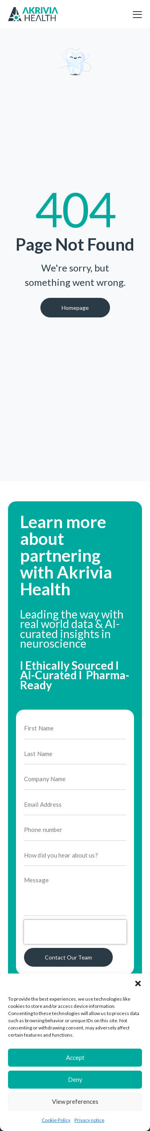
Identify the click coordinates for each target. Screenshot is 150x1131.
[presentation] (75, 940)
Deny (75, 1079)
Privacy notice (89, 1120)
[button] (138, 983)
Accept (75, 1057)
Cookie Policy (56, 1120)
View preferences (75, 1101)
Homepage (75, 307)
